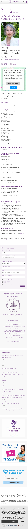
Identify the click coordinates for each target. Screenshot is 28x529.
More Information (13, 83)
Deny (5, 521)
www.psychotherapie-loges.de (12, 59)
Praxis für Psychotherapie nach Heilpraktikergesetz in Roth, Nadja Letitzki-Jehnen (12, 374)
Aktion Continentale (18, 496)
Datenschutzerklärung (16, 495)
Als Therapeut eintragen (8, 494)
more (22, 521)
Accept (13, 87)
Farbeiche (4, 380)
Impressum (24, 495)
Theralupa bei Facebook (19, 494)
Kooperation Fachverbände (7, 496)
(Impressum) (9, 240)
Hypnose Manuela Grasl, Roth (9, 368)
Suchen (22, 286)
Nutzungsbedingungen (5, 495)
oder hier (22, 233)
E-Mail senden (9, 58)
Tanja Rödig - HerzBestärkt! (8, 385)
